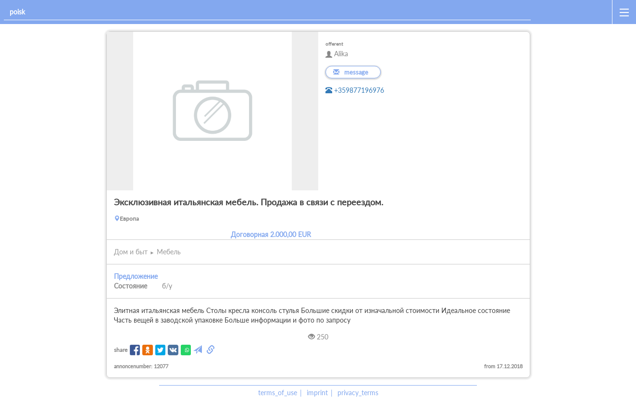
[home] (573, 12)
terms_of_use (277, 392)
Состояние (130, 286)
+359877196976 (354, 90)
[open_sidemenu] (624, 12)
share (120, 349)
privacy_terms (357, 392)
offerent (334, 44)
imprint (317, 392)
